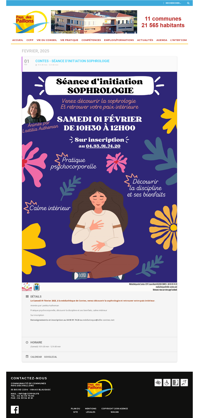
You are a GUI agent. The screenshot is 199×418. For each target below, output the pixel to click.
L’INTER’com (178, 40)
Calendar (36, 357)
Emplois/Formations (119, 40)
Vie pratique (69, 40)
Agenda (161, 40)
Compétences (91, 40)
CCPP (29, 40)
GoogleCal (50, 357)
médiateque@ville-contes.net (98, 320)
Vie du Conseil (47, 40)
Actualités (145, 40)
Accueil (17, 40)
